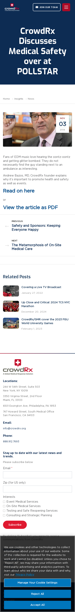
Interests (9, 496)
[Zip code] (37, 489)
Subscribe (14, 524)
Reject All (37, 593)
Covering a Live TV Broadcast (41, 287)
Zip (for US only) (14, 482)
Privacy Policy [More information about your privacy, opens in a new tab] (25, 574)
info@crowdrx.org (14, 428)
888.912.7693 (11, 441)
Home (6, 98)
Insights (18, 98)
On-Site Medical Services (23, 506)
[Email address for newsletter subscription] (37, 474)
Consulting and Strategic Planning (29, 515)
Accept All (37, 604)
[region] (37, 574)
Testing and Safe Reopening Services (32, 510)
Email (7, 468)
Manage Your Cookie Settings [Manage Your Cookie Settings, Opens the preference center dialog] (37, 582)
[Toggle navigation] (66, 7)
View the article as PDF (30, 207)
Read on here (18, 191)
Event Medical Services (22, 501)
